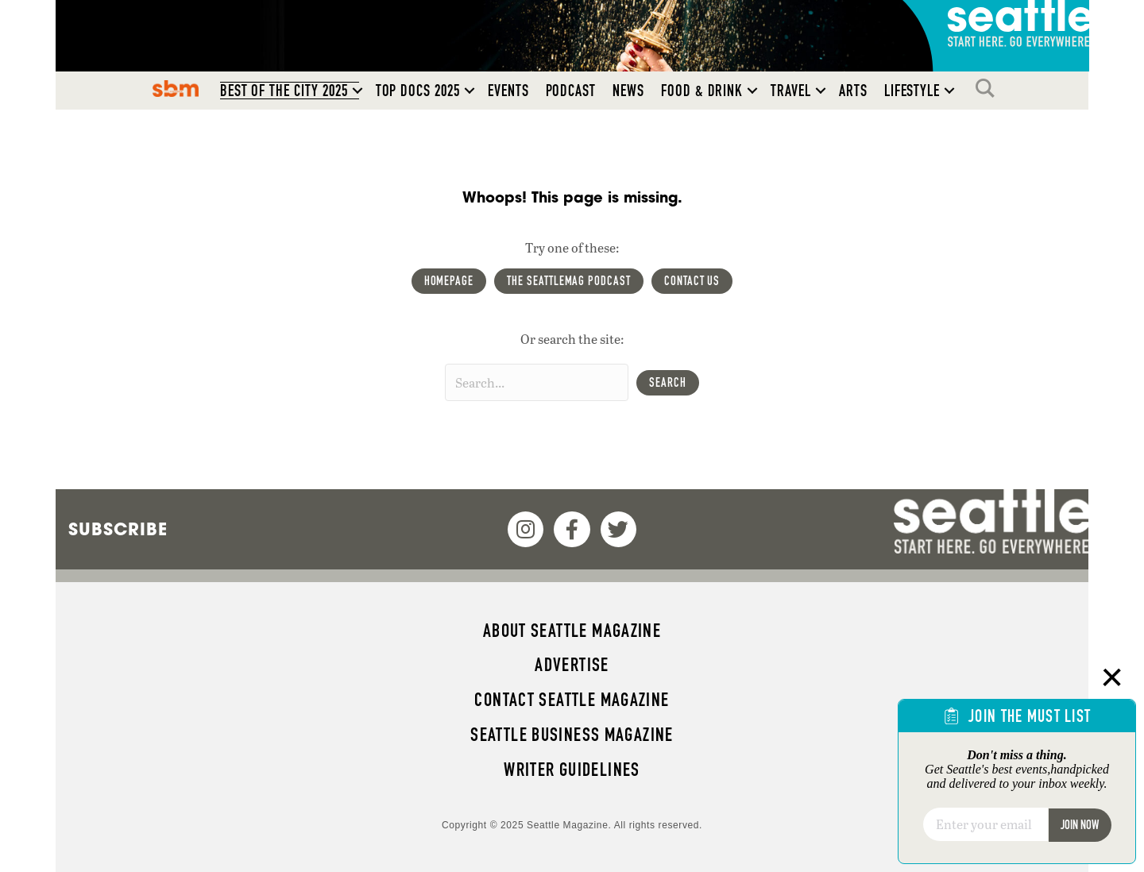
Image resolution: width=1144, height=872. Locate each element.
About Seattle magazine (572, 630)
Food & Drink (702, 90)
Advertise (572, 665)
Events (508, 90)
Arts (853, 90)
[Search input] (536, 382)
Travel (791, 90)
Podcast (571, 90)
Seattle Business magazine (572, 734)
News (628, 90)
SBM (175, 88)
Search (989, 88)
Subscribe (118, 529)
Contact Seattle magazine (571, 700)
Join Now (1080, 824)
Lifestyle (912, 90)
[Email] (985, 824)
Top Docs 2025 (418, 90)
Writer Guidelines (572, 769)
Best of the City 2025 (284, 90)
